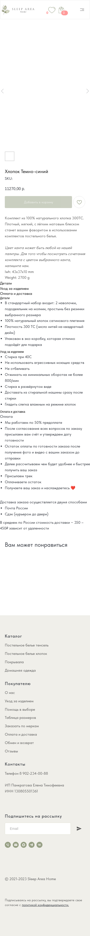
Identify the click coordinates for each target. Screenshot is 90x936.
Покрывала (14, 662)
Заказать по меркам (22, 726)
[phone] (8, 845)
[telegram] (32, 845)
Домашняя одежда (20, 670)
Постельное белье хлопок (26, 653)
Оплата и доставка (21, 734)
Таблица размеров (20, 717)
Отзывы (11, 751)
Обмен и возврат (19, 742)
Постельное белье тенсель (26, 645)
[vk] (39, 845)
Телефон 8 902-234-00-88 (26, 773)
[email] (16, 845)
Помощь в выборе (20, 709)
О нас (10, 692)
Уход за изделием (19, 701)
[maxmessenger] (24, 845)
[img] (82, 9)
